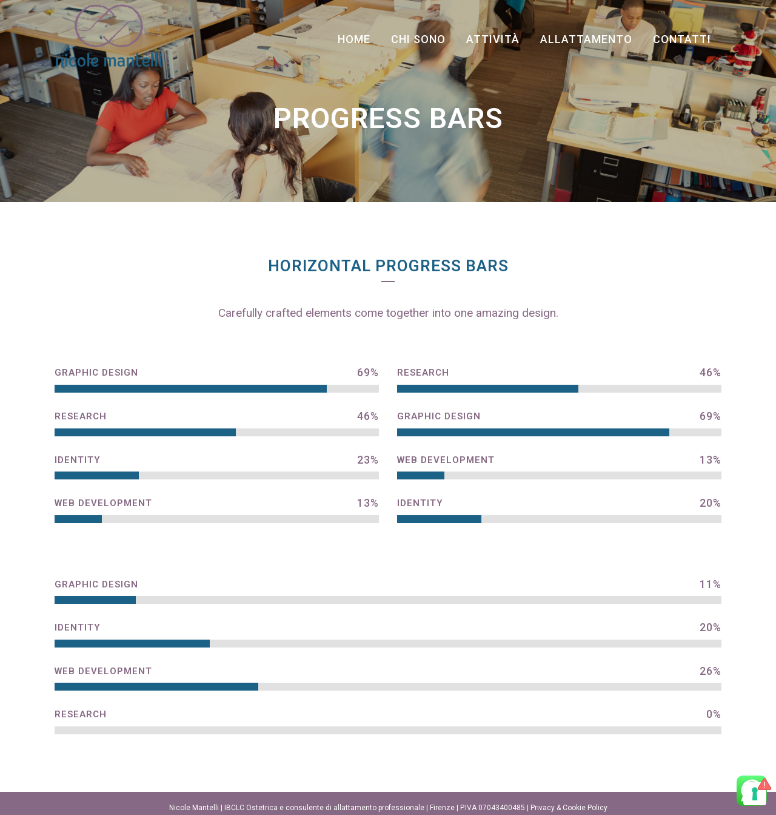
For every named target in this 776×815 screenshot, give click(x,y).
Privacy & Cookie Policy (568, 807)
